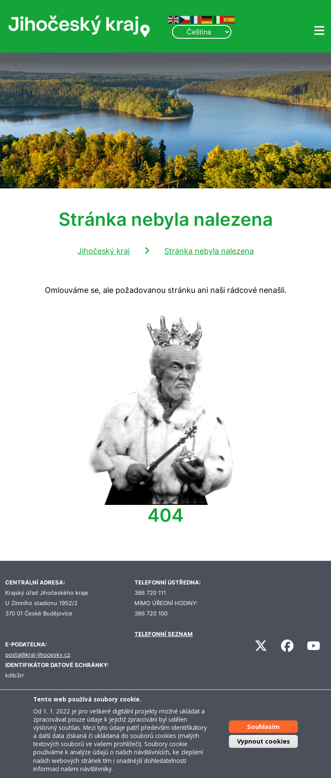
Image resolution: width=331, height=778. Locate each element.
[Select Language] (201, 32)
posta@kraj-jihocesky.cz (37, 655)
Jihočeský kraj (104, 250)
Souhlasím (263, 727)
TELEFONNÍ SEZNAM (163, 634)
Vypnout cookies (263, 741)
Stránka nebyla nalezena (209, 250)
